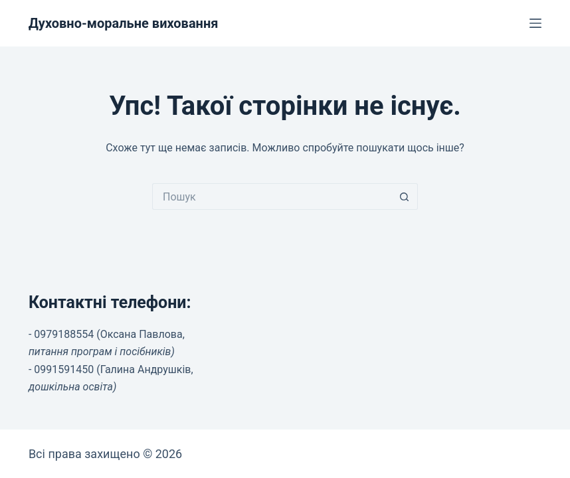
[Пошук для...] (271, 196)
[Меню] (535, 23)
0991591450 (64, 369)
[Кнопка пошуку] (404, 196)
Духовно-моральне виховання (124, 23)
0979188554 (64, 334)
